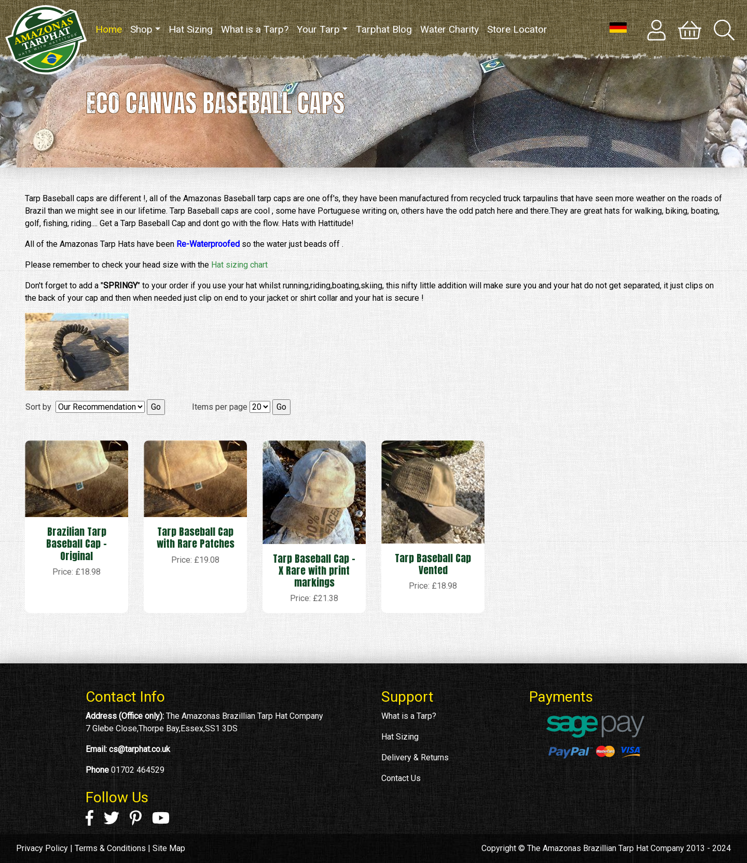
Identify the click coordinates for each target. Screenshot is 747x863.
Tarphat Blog (384, 29)
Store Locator (517, 29)
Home (110, 28)
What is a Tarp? (254, 29)
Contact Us (401, 778)
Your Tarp (318, 29)
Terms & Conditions (110, 848)
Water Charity (449, 29)
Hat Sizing (191, 29)
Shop (141, 29)
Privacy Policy (42, 848)
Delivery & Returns (415, 757)
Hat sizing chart (239, 265)
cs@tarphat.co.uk (139, 749)
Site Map (169, 848)
